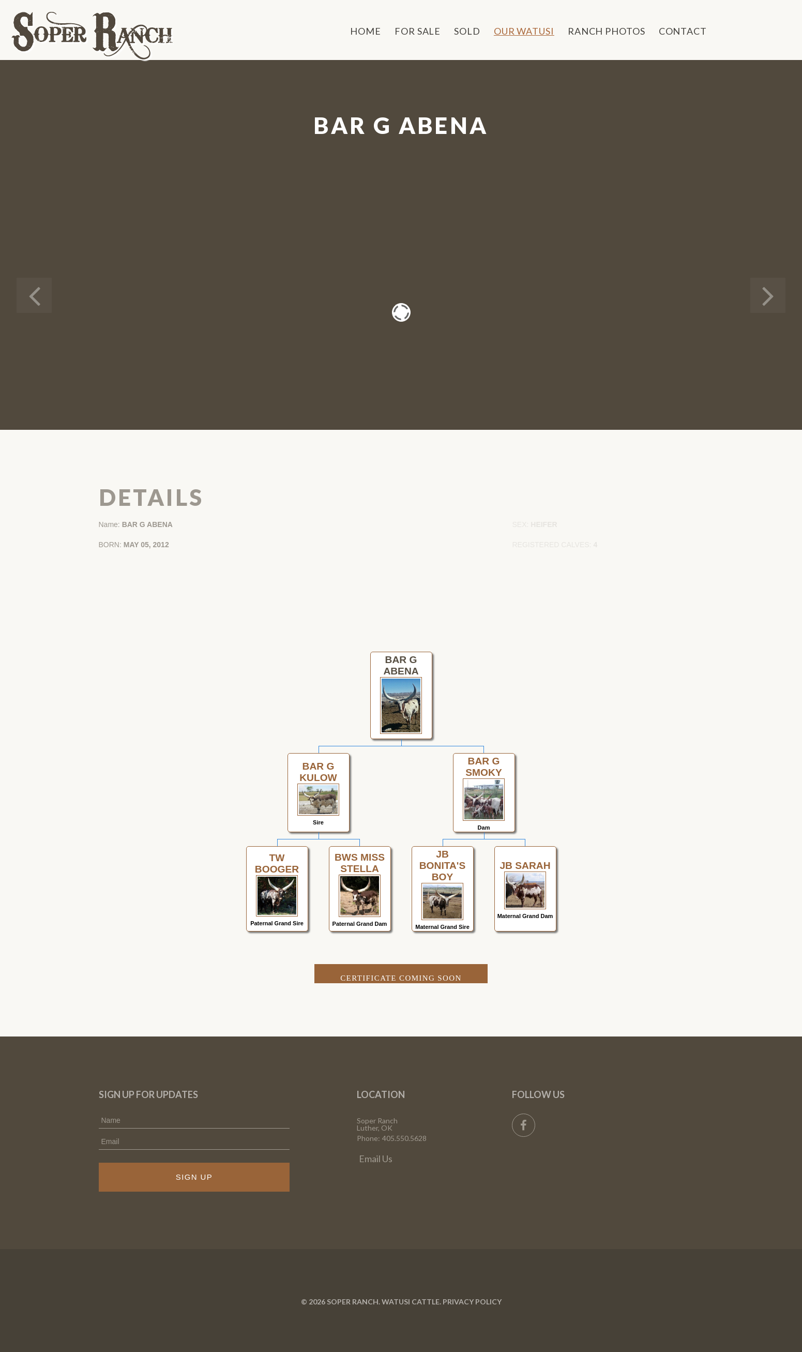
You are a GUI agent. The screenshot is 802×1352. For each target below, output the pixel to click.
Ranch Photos (606, 31)
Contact (683, 31)
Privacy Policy (472, 1301)
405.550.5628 (404, 1138)
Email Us (375, 1158)
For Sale (418, 31)
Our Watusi (524, 31)
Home (365, 31)
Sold (467, 31)
